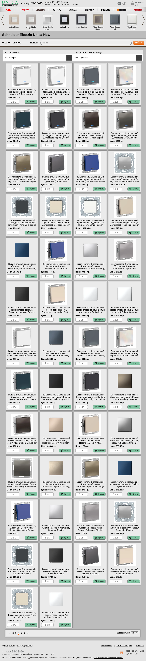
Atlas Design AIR (115, 28)
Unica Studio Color (31, 28)
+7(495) (31, 3)
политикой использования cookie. (108, 658)
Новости (140, 645)
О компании (106, 645)
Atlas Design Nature (98, 28)
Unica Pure (64, 27)
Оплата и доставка (69, 4)
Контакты (65, 2)
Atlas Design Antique (132, 28)
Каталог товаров (124, 645)
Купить (31, 102)
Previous (2, 20)
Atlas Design (81, 27)
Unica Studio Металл (47, 28)
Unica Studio (14, 27)
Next (143, 20)
